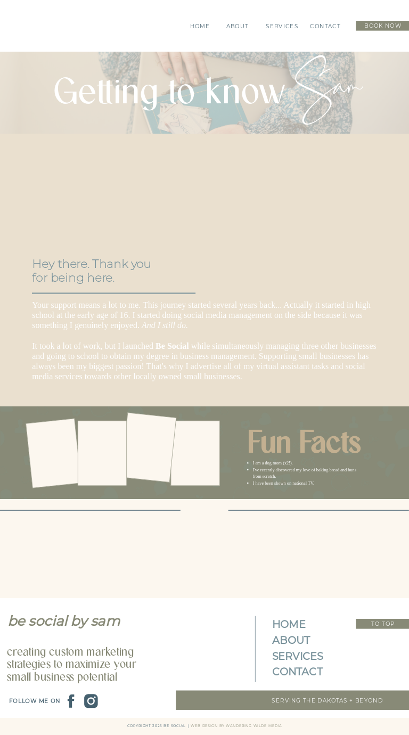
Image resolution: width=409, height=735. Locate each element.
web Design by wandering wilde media (236, 726)
